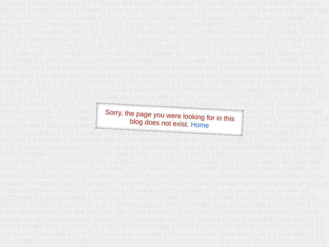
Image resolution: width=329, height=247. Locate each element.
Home (200, 124)
